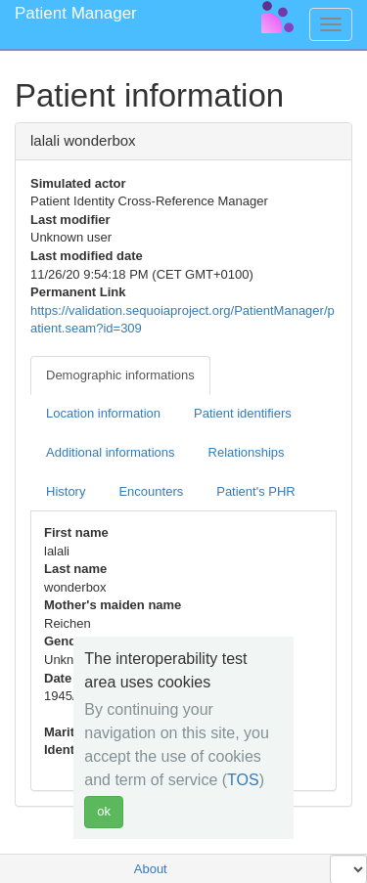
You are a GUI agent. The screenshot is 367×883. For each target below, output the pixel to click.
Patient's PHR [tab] (256, 491)
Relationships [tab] (246, 452)
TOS (243, 780)
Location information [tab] (103, 413)
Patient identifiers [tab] (243, 413)
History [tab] (65, 491)
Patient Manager (76, 13)
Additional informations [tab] (110, 452)
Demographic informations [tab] (120, 375)
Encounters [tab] (150, 491)
